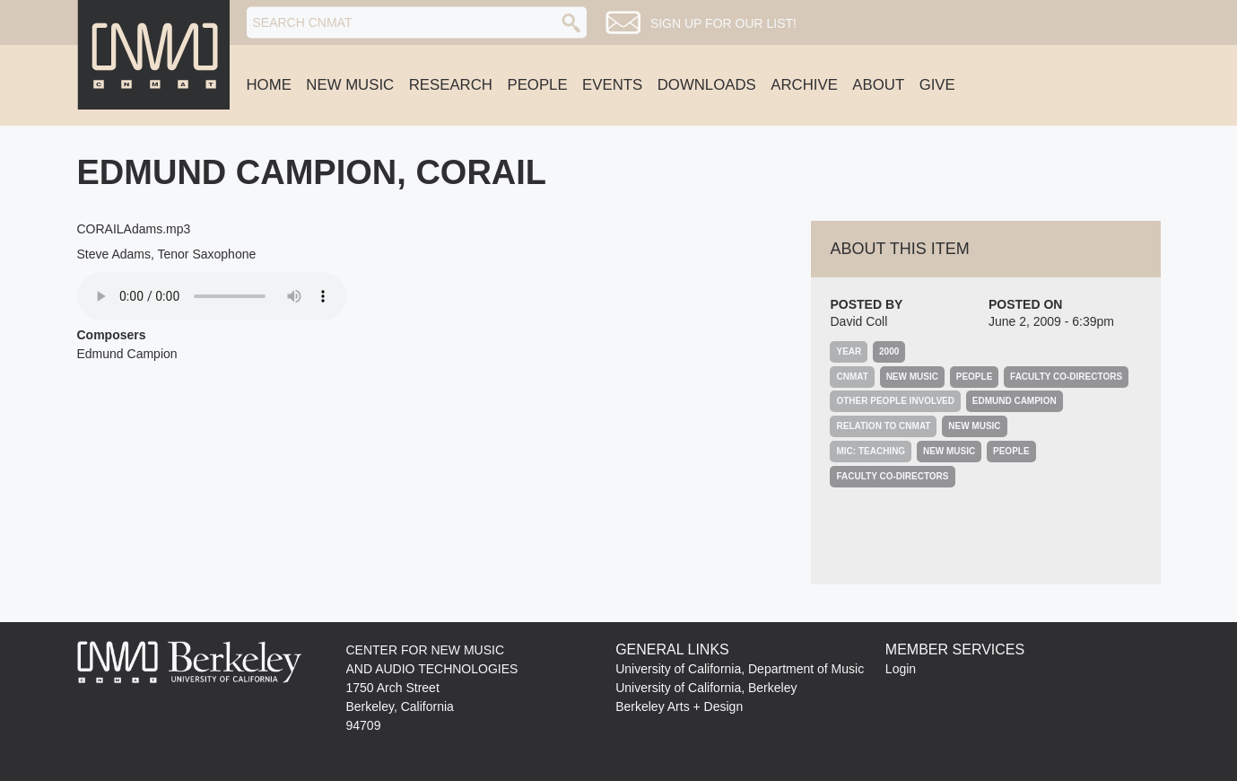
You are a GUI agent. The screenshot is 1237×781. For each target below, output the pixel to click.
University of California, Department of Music (739, 669)
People (537, 84)
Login (900, 669)
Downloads (707, 84)
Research (450, 84)
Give (937, 84)
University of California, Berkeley (706, 687)
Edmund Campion (1014, 401)
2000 (889, 351)
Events (612, 84)
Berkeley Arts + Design (679, 706)
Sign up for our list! (723, 23)
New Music (350, 84)
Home (269, 84)
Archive (804, 84)
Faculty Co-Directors (1066, 377)
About (878, 84)
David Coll (858, 321)
